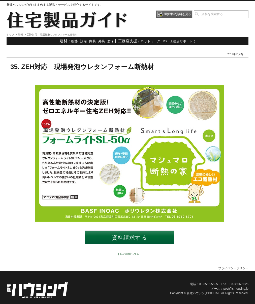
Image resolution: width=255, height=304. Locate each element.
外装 (101, 41)
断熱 (74, 41)
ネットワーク (150, 41)
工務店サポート (181, 41)
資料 (20, 34)
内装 (92, 41)
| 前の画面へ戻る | (129, 253)
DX (165, 41)
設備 (83, 41)
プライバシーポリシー (233, 268)
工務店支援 (127, 41)
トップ (10, 34)
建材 (63, 41)
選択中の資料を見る (177, 14)
